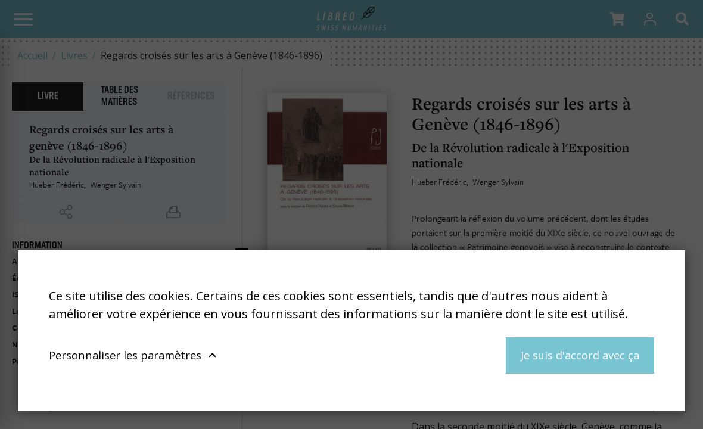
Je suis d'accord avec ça (580, 354)
